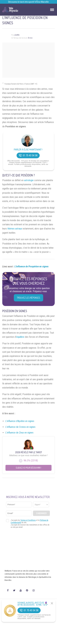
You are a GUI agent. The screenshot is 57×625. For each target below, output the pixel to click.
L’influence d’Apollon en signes (19, 421)
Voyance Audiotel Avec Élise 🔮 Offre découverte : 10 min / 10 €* (32, 604)
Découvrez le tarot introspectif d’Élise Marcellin (28, 2)
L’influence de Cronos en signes (20, 426)
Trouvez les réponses (28, 297)
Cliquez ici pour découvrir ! (28, 467)
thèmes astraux (14, 228)
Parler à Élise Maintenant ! (28, 149)
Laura (16, 35)
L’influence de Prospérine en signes (31, 266)
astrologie (29, 180)
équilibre (20, 336)
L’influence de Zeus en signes (19, 432)
